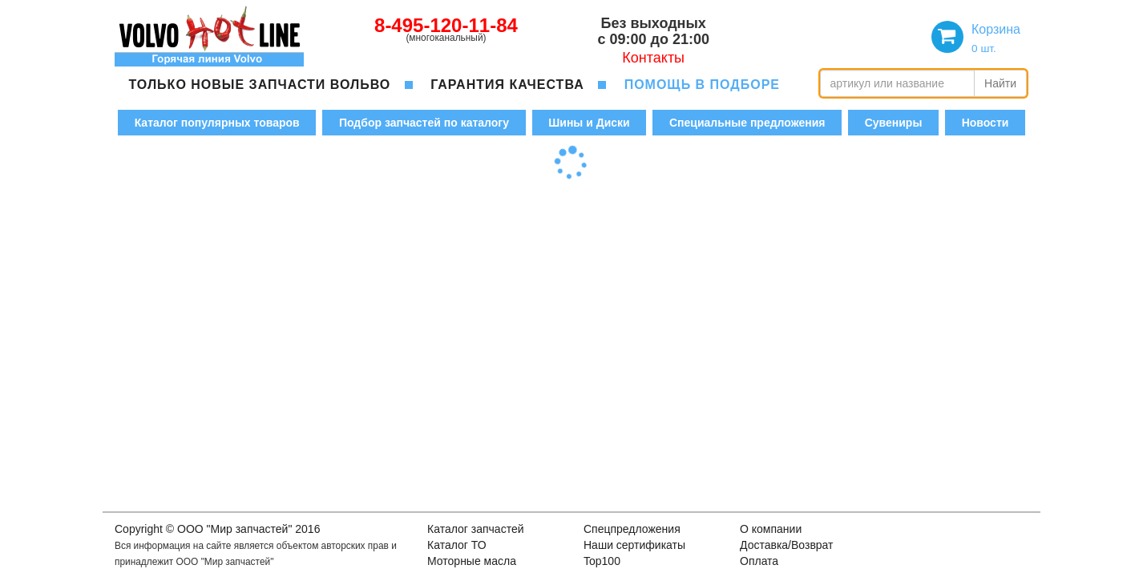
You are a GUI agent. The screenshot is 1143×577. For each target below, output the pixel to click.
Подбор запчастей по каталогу (424, 122)
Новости (985, 122)
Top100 (602, 561)
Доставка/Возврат (787, 545)
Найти (1000, 83)
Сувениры (894, 122)
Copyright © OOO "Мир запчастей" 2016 (217, 529)
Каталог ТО (457, 545)
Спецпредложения (632, 529)
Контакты (653, 58)
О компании (771, 529)
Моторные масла (471, 561)
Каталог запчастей (475, 529)
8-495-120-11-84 (446, 25)
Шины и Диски (588, 122)
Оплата (759, 561)
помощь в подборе (702, 84)
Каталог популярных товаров (217, 122)
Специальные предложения (747, 122)
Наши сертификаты (634, 545)
